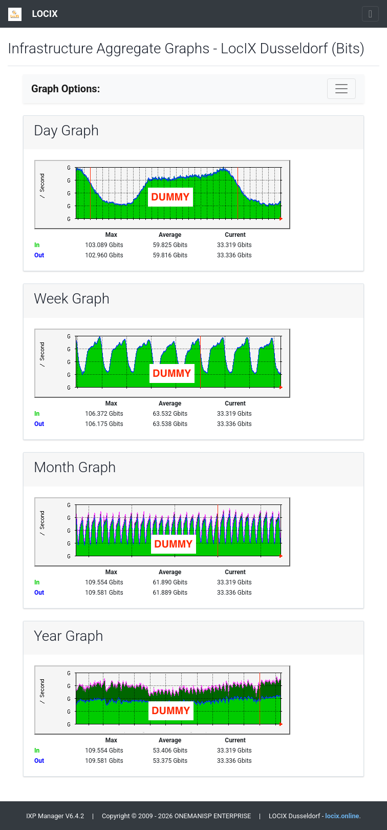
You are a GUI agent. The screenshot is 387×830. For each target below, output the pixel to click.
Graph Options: (65, 89)
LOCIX (33, 14)
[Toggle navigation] (370, 14)
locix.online (342, 816)
